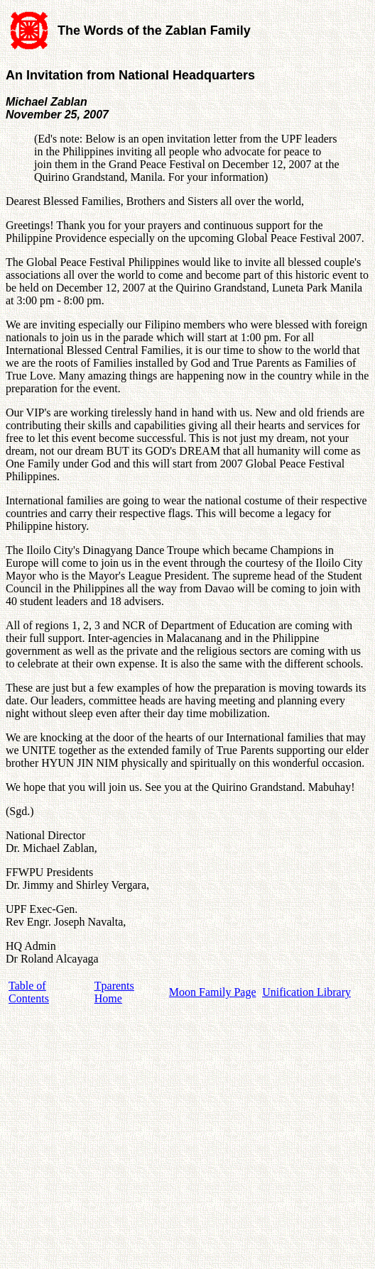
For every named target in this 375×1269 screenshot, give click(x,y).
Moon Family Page (212, 992)
